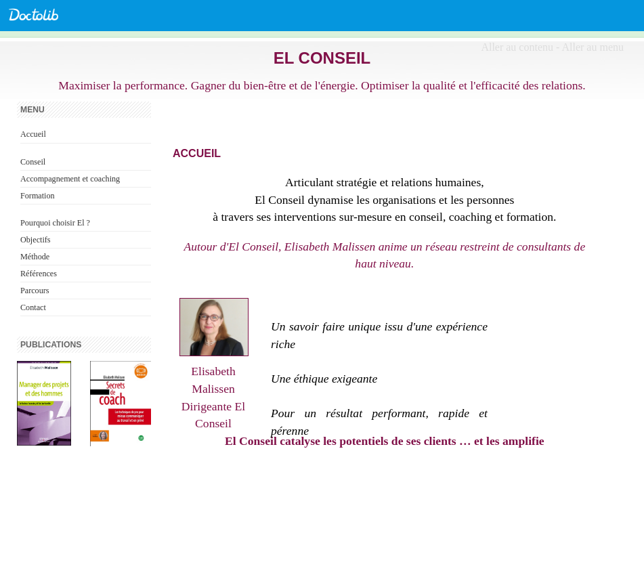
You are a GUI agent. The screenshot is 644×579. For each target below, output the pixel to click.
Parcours (34, 290)
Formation (37, 195)
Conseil (32, 162)
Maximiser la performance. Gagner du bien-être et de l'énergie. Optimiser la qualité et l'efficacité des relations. (322, 85)
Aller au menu (592, 47)
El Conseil (322, 58)
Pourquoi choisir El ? (55, 223)
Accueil (33, 134)
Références (38, 273)
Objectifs (35, 239)
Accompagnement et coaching (70, 179)
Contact (33, 307)
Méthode (34, 256)
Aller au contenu (517, 47)
